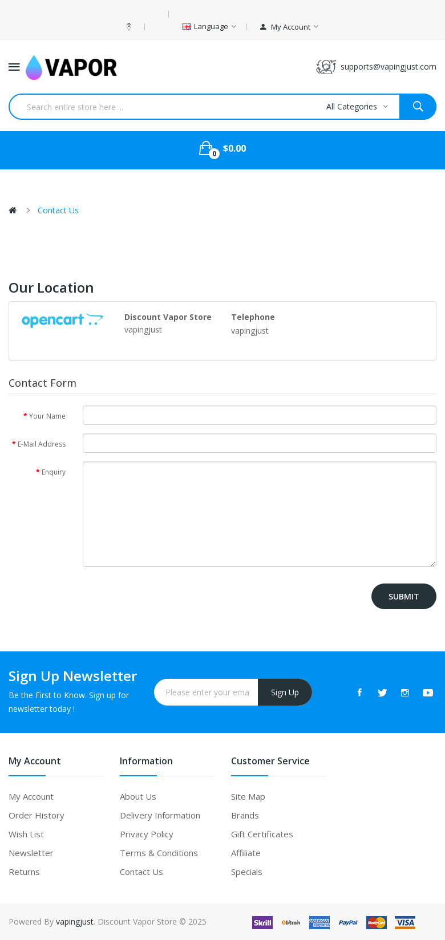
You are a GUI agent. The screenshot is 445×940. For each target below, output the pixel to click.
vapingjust (75, 921)
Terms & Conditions (159, 852)
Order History (36, 815)
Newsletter (31, 852)
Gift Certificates (262, 834)
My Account (31, 796)
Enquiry (54, 472)
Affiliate (246, 852)
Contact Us (58, 210)
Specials (246, 871)
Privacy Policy (146, 834)
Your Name (47, 416)
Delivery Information (160, 815)
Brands (245, 815)
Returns (24, 871)
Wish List (26, 834)
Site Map (248, 796)
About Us (138, 796)
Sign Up (285, 692)
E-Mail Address (42, 444)
